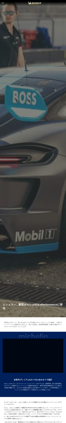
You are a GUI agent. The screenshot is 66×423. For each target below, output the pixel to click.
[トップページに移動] (34, 2)
